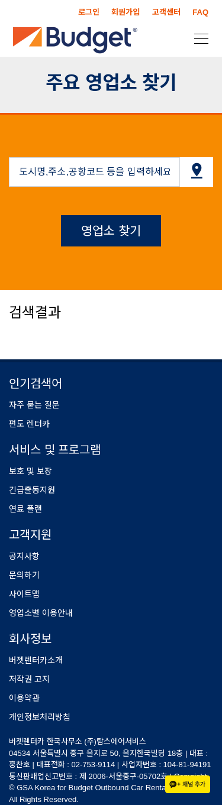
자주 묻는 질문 (34, 405)
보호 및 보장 (30, 471)
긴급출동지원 (32, 490)
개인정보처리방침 (39, 717)
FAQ (200, 12)
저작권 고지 (29, 679)
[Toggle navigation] (197, 38)
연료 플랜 (25, 509)
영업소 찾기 (111, 231)
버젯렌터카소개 (36, 660)
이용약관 (24, 698)
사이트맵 (24, 594)
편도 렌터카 (29, 424)
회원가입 (125, 12)
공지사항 (24, 556)
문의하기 (24, 575)
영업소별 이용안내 (41, 613)
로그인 (88, 12)
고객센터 (166, 12)
